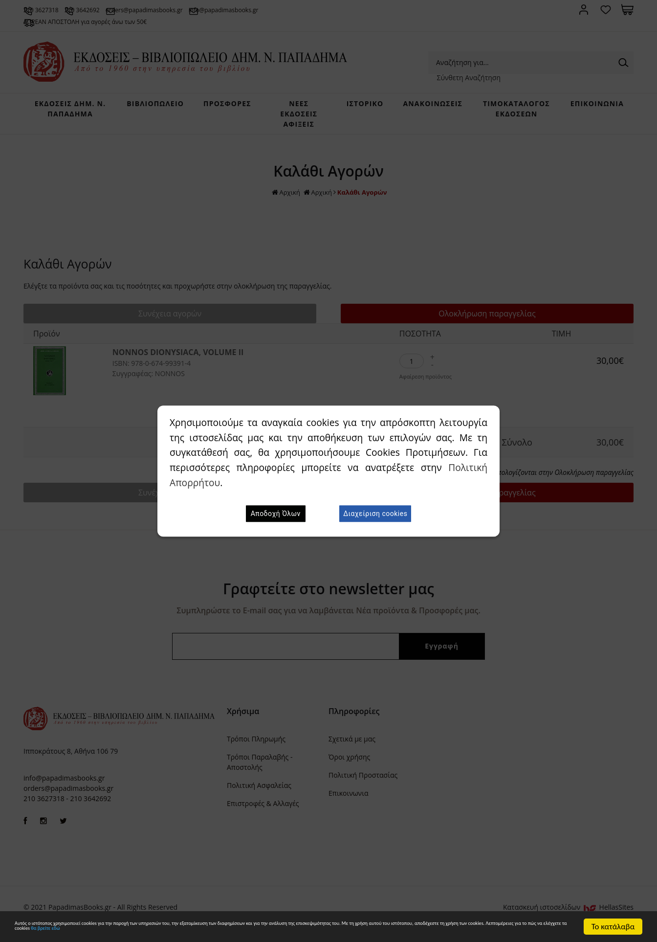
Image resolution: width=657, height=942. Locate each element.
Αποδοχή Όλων (276, 513)
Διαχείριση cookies (375, 513)
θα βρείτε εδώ (431, 931)
